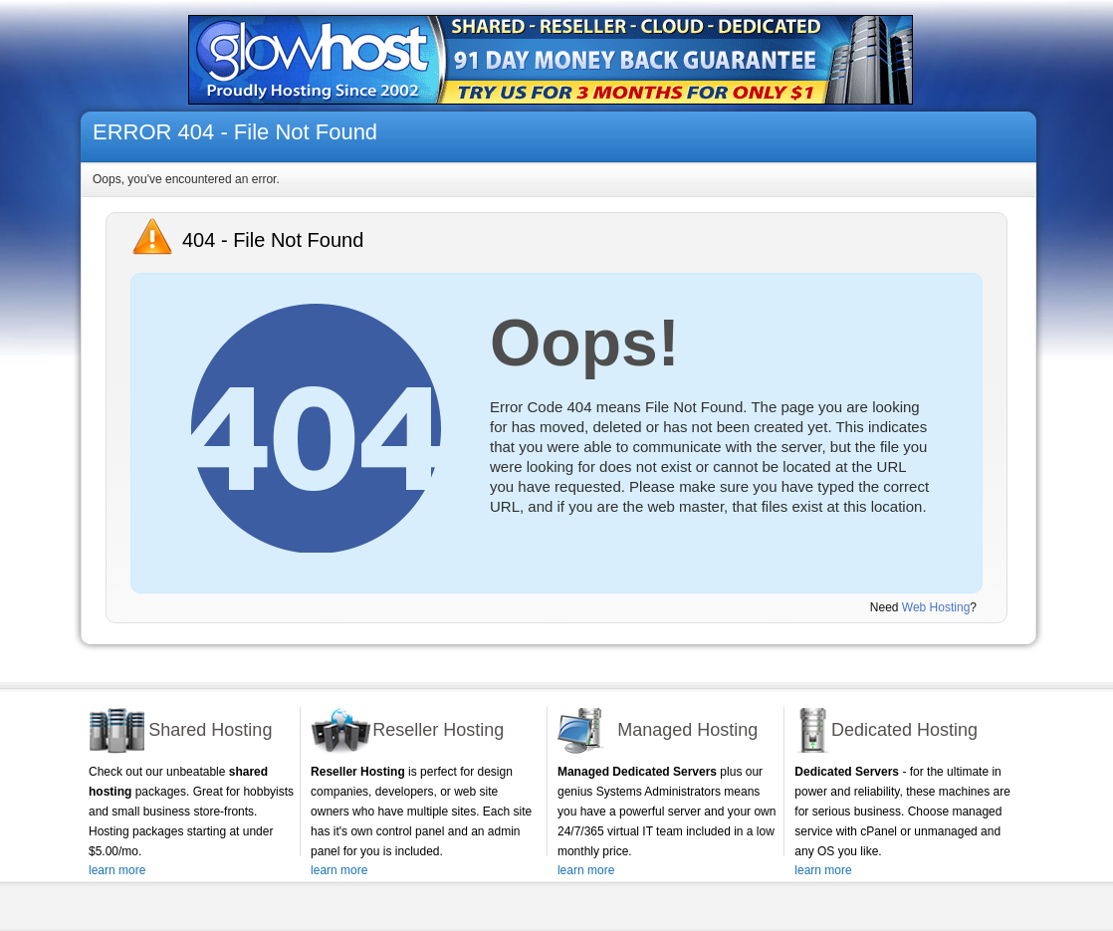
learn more (117, 870)
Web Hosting (936, 607)
